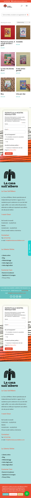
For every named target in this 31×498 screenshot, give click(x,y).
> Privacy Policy (5, 477)
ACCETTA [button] (5, 494)
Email (7, 129)
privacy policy (12, 150)
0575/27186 (7, 238)
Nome (6, 124)
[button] (26, 493)
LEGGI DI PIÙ (13, 494)
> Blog (3, 258)
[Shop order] (23, 22)
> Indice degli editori (7, 265)
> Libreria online (5, 255)
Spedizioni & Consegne (8, 275)
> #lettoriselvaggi (6, 260)
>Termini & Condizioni (7, 273)
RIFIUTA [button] (20, 494)
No (7, 141)
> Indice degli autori (6, 263)
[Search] (27, 14)
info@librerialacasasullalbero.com (15, 240)
